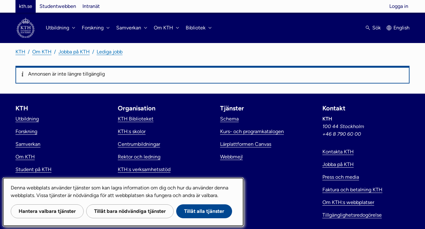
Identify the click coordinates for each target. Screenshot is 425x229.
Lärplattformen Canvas (245, 144)
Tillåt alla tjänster (204, 211)
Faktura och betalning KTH (352, 190)
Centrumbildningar (139, 144)
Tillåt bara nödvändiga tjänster (130, 211)
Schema (229, 119)
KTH (20, 52)
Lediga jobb (110, 52)
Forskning (26, 131)
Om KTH (41, 52)
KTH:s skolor (132, 131)
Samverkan (27, 144)
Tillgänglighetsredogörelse (352, 215)
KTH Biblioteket (135, 119)
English (401, 28)
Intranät (91, 6)
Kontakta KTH (338, 152)
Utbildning (27, 119)
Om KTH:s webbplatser (348, 202)
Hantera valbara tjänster (47, 211)
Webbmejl (231, 157)
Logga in (398, 6)
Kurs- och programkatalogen (252, 131)
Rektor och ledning (139, 157)
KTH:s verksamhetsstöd (144, 169)
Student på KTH (33, 169)
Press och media (340, 177)
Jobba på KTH (74, 52)
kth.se (25, 6)
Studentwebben (57, 6)
